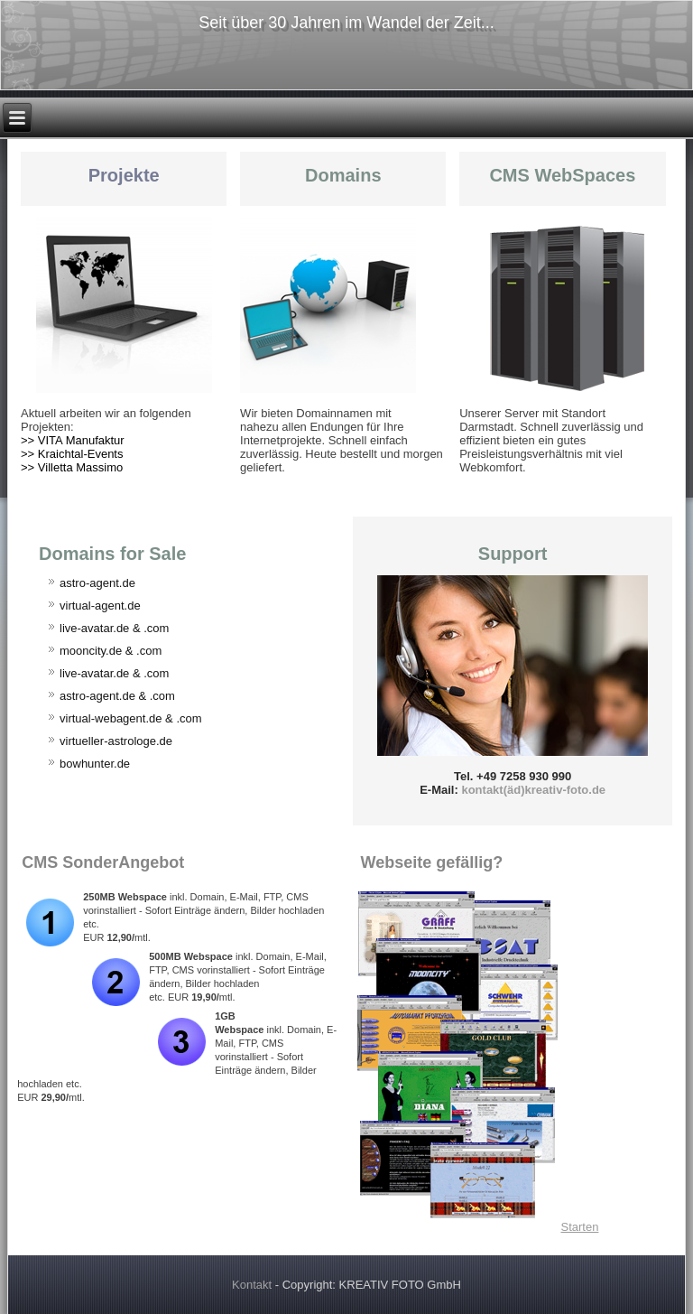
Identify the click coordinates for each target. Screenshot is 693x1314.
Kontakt (252, 1284)
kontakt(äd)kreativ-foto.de (533, 790)
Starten (579, 1227)
